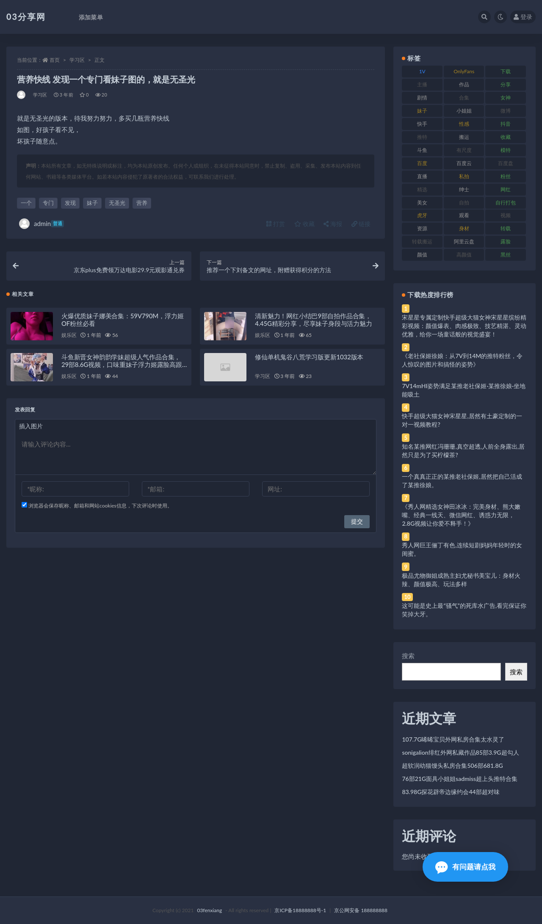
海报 (333, 223)
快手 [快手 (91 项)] (422, 124)
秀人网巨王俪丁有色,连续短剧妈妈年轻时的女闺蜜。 (462, 549)
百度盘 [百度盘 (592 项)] (505, 163)
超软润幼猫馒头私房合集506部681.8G (452, 765)
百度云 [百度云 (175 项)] (464, 163)
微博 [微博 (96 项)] (506, 111)
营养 (141, 202)
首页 (55, 60)
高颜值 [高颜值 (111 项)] (464, 254)
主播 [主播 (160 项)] (422, 84)
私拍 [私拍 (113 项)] (464, 176)
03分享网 (26, 16)
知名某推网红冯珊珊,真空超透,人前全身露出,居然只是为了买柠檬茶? (463, 450)
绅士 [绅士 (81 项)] (464, 189)
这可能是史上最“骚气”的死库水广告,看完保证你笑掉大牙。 (464, 610)
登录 (523, 16)
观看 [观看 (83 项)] (464, 215)
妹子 (92, 202)
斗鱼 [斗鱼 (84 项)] (422, 150)
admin (41, 223)
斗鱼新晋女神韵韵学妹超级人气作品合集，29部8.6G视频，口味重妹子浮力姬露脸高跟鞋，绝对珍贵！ (121, 366)
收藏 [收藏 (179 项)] (506, 137)
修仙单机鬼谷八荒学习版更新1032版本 (309, 359)
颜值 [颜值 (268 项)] (422, 254)
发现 (70, 202)
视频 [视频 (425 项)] (506, 215)
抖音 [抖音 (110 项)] (506, 124)
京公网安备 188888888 (360, 910)
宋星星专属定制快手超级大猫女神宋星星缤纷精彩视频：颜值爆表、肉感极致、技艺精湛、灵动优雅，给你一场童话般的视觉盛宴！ (464, 326)
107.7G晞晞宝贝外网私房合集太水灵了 (453, 739)
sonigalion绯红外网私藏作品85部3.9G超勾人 (460, 752)
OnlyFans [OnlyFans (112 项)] (464, 71)
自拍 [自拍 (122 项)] (464, 202)
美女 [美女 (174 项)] (422, 202)
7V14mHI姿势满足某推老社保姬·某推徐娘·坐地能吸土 (463, 390)
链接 (361, 223)
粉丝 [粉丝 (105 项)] (506, 176)
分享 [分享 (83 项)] (506, 84)
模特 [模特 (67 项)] (506, 150)
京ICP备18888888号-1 (300, 910)
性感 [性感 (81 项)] (464, 124)
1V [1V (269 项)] (422, 71)
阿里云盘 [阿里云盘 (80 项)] (464, 241)
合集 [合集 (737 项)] (464, 97)
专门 (48, 202)
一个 (26, 202)
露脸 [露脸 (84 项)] (506, 241)
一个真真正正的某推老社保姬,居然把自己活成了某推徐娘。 (462, 480)
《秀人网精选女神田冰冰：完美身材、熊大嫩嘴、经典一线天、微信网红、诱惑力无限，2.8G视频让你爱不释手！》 (461, 515)
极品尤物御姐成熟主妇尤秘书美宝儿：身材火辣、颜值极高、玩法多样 (461, 579)
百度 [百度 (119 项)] (422, 163)
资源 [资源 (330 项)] (422, 228)
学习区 (77, 60)
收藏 (304, 223)
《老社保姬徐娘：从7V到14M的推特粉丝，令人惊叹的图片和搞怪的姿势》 (462, 360)
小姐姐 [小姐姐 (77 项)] (464, 111)
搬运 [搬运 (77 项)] (464, 137)
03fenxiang (209, 910)
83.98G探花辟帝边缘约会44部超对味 (450, 791)
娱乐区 (68, 337)
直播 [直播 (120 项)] (422, 176)
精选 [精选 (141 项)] (422, 189)
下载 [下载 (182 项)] (506, 71)
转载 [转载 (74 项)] (506, 228)
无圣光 (117, 202)
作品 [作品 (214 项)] (464, 84)
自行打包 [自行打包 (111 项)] (505, 202)
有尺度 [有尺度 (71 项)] (464, 150)
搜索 (408, 655)
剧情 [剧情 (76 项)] (422, 97)
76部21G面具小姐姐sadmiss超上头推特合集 (459, 778)
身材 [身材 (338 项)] (464, 228)
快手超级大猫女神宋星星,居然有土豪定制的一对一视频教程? (462, 420)
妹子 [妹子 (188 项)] (422, 111)
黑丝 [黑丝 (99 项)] (506, 254)
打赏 (275, 223)
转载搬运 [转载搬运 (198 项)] (422, 241)
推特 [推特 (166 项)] (422, 137)
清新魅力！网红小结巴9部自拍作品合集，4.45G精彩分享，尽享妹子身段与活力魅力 (313, 321)
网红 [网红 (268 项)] (506, 189)
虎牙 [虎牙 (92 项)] (422, 215)
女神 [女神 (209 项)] (506, 97)
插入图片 (31, 428)
